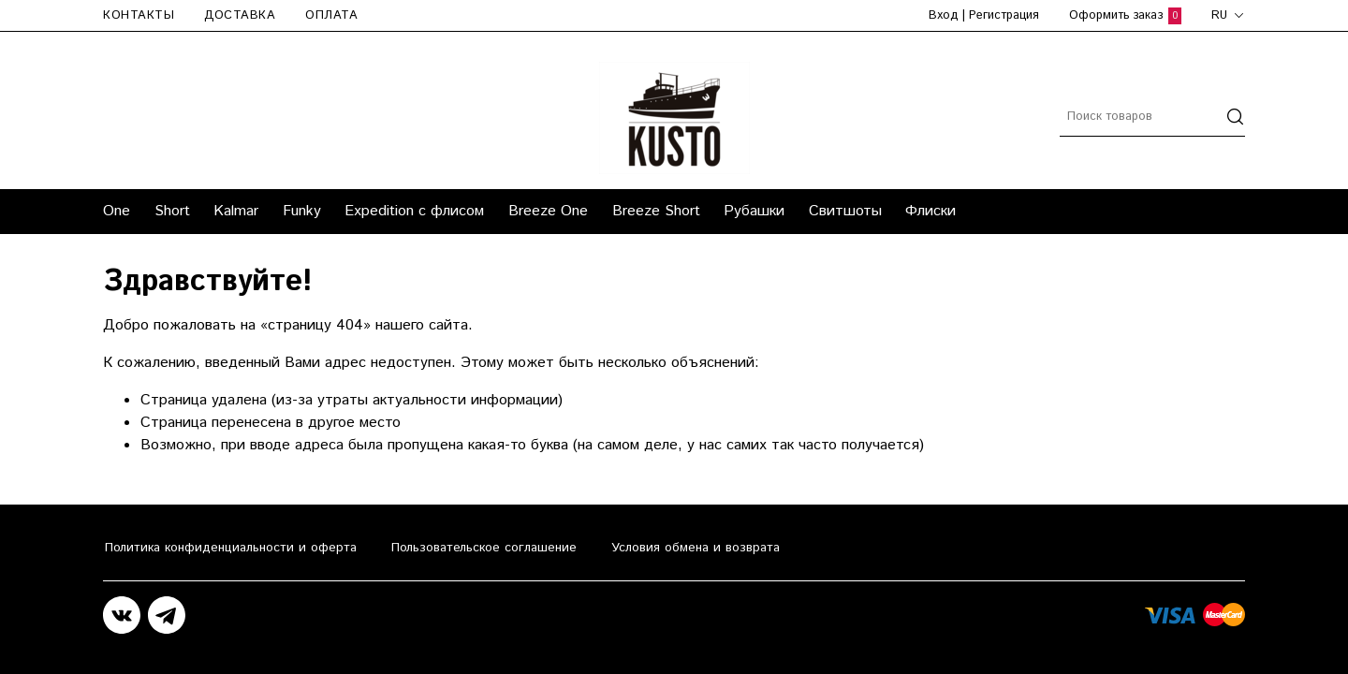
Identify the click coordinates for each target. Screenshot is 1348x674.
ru (1228, 15)
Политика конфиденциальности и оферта (231, 547)
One (116, 211)
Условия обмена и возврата (695, 547)
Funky (302, 211)
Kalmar (235, 211)
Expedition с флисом (414, 211)
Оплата (331, 15)
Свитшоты (845, 211)
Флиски (930, 211)
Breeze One (548, 211)
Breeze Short (656, 211)
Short (172, 211)
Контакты (138, 15)
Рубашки (754, 211)
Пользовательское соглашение (484, 547)
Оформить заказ (1125, 15)
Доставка (239, 15)
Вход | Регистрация (984, 15)
